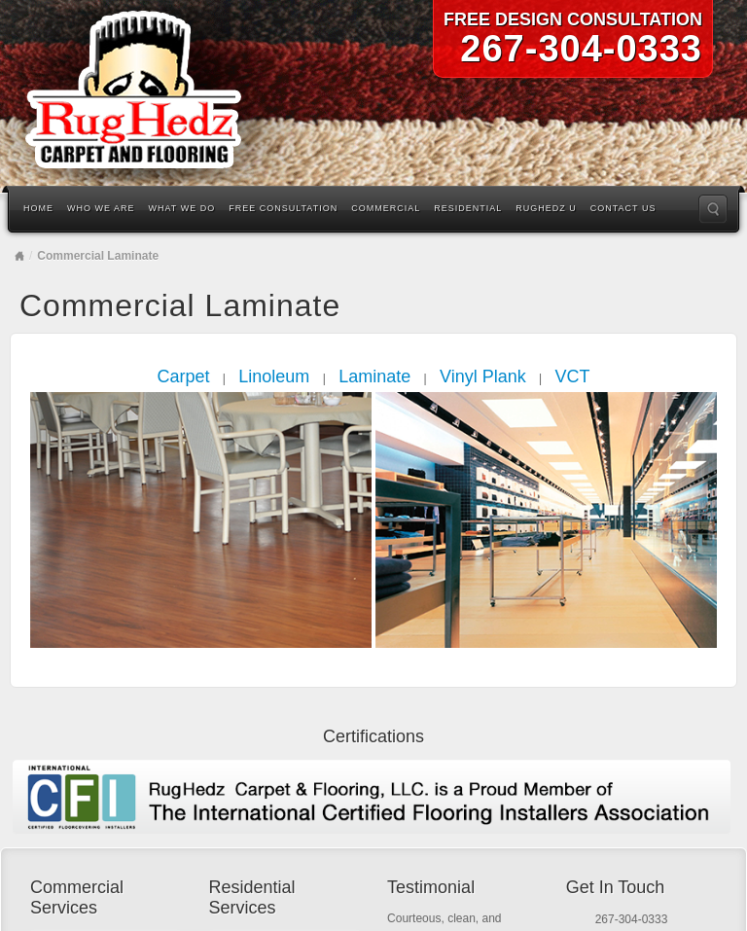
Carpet (183, 376)
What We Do (182, 208)
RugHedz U (546, 208)
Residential (468, 208)
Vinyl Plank (483, 376)
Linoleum (273, 376)
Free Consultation (283, 208)
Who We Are (101, 208)
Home (38, 208)
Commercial (385, 208)
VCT (572, 376)
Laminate (374, 376)
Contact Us (623, 208)
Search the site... (713, 209)
